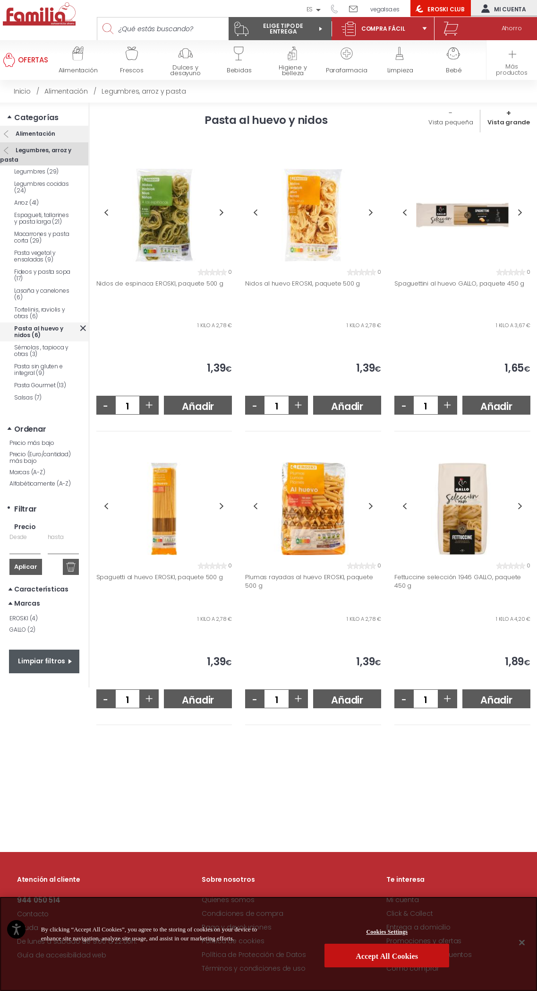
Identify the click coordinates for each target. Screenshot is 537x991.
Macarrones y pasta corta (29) (41, 237)
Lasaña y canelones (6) (41, 294)
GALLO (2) (22, 630)
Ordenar (30, 429)
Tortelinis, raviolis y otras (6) (39, 312)
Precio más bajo (31, 443)
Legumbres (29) (36, 171)
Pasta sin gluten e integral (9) (38, 369)
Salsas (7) (28, 397)
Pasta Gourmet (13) (40, 385)
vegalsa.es (385, 9)
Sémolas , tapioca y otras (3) (41, 350)
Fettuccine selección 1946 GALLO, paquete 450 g (457, 581)
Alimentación (34, 134)
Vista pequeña (450, 122)
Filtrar (25, 509)
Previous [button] (106, 212)
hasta (56, 537)
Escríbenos (357, 8)
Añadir (198, 406)
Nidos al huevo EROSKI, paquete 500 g (302, 283)
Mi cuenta (501, 8)
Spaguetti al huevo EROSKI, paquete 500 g (159, 577)
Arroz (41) (26, 203)
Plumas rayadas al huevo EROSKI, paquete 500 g (309, 581)
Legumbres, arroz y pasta (35, 155)
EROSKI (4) (23, 618)
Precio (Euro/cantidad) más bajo (40, 457)
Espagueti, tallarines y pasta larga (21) (41, 218)
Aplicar (25, 566)
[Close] (521, 944)
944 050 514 (337, 8)
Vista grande (508, 122)
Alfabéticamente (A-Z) (40, 483)
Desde (18, 537)
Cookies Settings (387, 934)
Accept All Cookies (387, 959)
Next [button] (222, 212)
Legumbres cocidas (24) (41, 187)
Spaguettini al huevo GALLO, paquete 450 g (459, 283)
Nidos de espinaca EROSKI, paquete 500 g (159, 283)
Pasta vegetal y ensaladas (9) (35, 256)
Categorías (36, 117)
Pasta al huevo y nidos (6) (38, 331)
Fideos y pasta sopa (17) (42, 275)
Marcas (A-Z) (27, 472)
